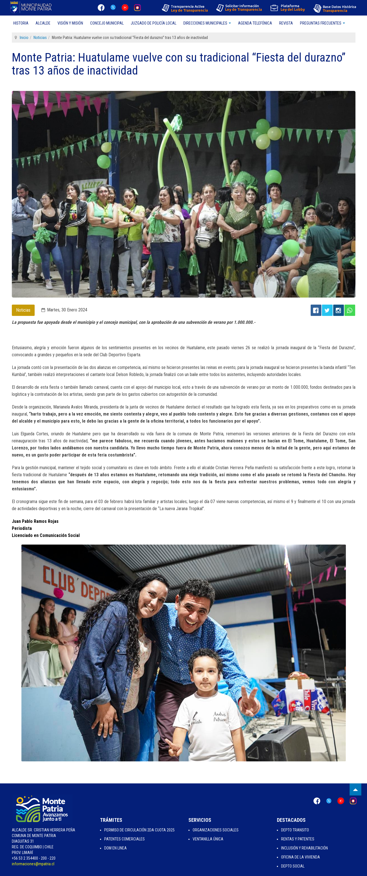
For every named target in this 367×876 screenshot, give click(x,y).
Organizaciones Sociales (216, 830)
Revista (286, 23)
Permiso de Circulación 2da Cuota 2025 (139, 830)
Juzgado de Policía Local (153, 23)
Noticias (40, 37)
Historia (20, 23)
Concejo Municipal (107, 23)
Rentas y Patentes (297, 839)
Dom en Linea (115, 848)
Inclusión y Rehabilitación (304, 848)
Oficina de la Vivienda (300, 857)
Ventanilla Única (208, 839)
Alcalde (42, 23)
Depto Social (292, 866)
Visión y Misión (70, 23)
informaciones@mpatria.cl (33, 864)
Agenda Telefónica (255, 23)
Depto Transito (295, 830)
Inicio (24, 37)
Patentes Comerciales (124, 839)
